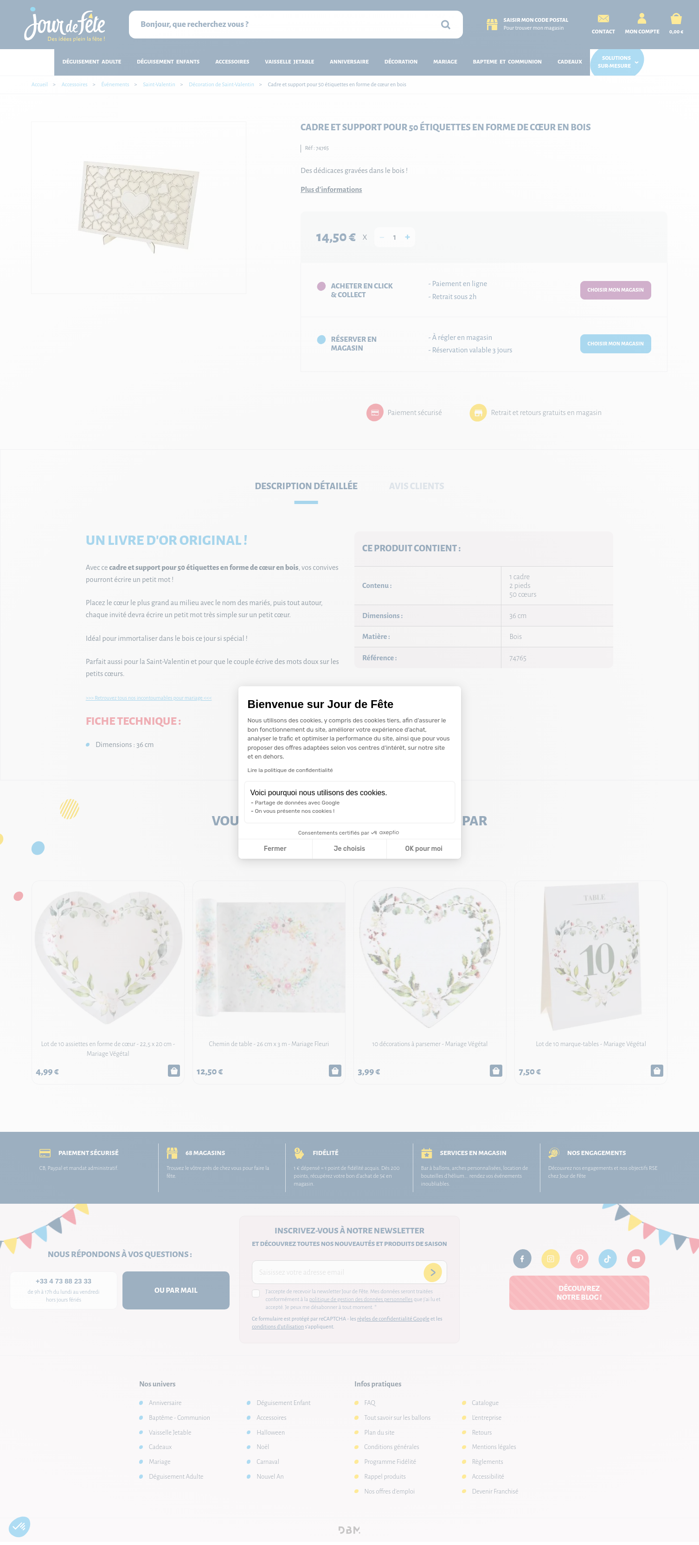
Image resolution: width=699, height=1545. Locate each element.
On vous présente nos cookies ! (295, 811)
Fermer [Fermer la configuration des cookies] (275, 849)
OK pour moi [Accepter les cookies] (423, 849)
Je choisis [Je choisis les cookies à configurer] (349, 849)
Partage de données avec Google (297, 802)
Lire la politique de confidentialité (290, 770)
